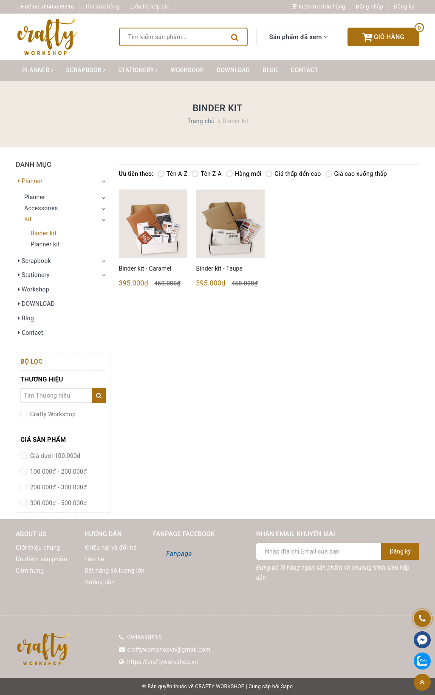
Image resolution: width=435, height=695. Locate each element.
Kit (28, 219)
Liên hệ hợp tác (149, 6)
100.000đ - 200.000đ (57, 471)
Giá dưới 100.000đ (54, 455)
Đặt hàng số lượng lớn (115, 570)
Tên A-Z (172, 173)
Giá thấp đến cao (293, 173)
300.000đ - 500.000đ (57, 503)
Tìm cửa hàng (102, 6)
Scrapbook (85, 70)
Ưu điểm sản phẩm (41, 559)
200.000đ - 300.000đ (57, 487)
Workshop (187, 70)
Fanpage (179, 554)
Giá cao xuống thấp (356, 173)
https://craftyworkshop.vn (162, 661)
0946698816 (58, 6)
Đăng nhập (369, 6)
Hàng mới (243, 173)
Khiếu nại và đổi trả (111, 547)
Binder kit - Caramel (145, 268)
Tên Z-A (206, 173)
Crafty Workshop (52, 414)
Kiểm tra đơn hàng (318, 6)
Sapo (287, 686)
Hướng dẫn (100, 582)
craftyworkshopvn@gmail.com (169, 649)
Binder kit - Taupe (219, 268)
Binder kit (43, 233)
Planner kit (45, 244)
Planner (37, 70)
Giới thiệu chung (38, 547)
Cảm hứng (30, 570)
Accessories (41, 208)
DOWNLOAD (233, 70)
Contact (304, 70)
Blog (270, 70)
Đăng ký (404, 6)
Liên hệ (94, 559)
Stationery (138, 70)
